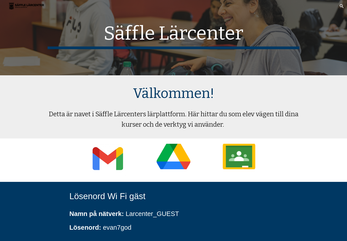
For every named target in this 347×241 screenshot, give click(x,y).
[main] (173, 37)
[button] (341, 6)
